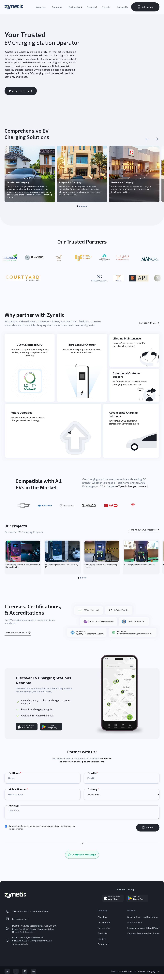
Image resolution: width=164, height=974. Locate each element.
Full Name (15, 773)
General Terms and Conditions (142, 917)
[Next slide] (156, 139)
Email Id (93, 773)
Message (14, 805)
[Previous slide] (147, 139)
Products (91, 7)
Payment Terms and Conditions (143, 933)
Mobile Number (18, 789)
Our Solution (104, 922)
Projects (106, 7)
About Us (40, 7)
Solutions (57, 7)
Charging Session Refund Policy (143, 927)
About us (102, 917)
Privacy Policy (134, 922)
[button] (77, 206)
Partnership (75, 7)
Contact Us (122, 7)
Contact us (103, 944)
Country (93, 789)
